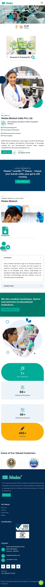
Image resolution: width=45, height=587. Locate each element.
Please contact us (10, 309)
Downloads (5, 235)
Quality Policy (9, 286)
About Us (6, 152)
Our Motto (7, 257)
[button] (6, 495)
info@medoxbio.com (13, 555)
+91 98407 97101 (8, 573)
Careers (4, 250)
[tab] (22, 257)
